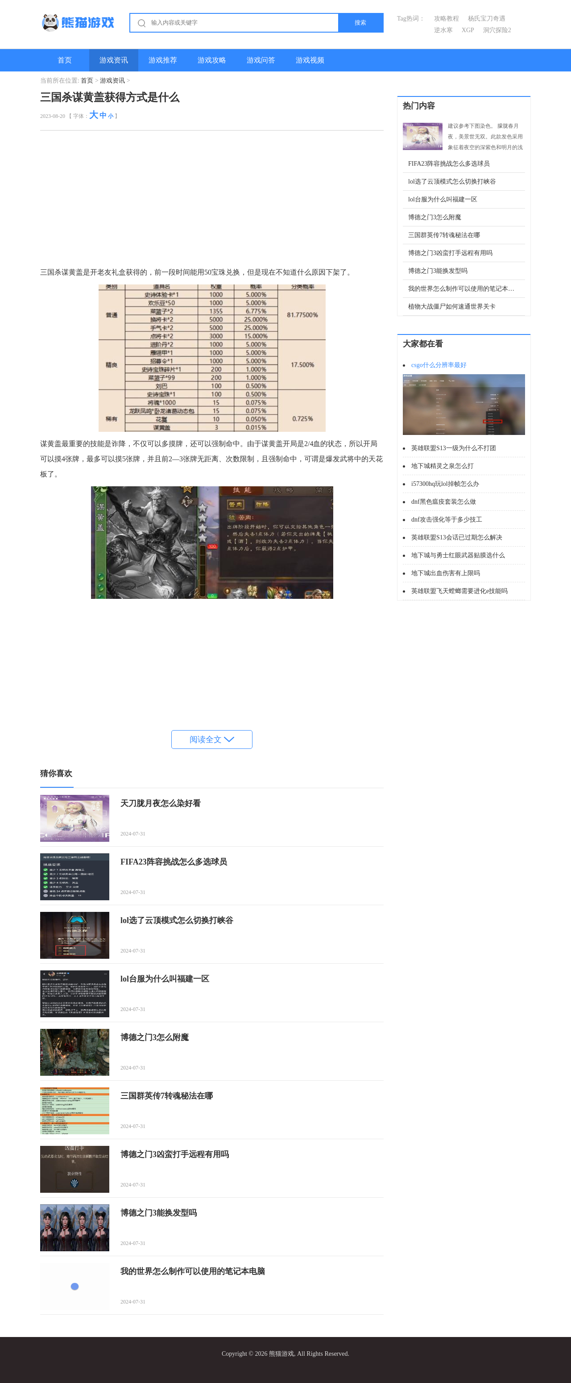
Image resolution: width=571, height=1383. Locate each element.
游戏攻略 (212, 60)
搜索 (360, 22)
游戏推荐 (163, 60)
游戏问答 (261, 60)
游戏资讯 (113, 60)
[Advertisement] (212, 202)
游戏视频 (310, 60)
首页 (65, 60)
